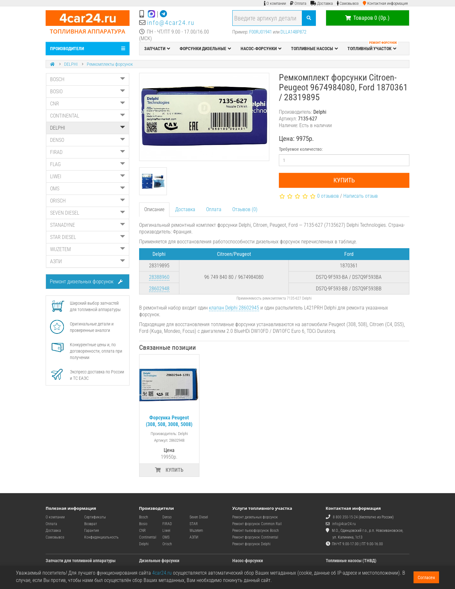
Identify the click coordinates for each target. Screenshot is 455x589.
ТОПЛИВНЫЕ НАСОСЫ (314, 48)
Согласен (426, 577)
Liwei (166, 530)
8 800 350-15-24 (345, 517)
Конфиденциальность (101, 537)
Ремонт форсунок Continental (255, 537)
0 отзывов (328, 196)
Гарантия (91, 530)
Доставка (185, 209)
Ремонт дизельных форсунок (86, 281)
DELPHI (71, 64)
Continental (147, 537)
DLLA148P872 (293, 32)
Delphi (144, 544)
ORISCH (87, 201)
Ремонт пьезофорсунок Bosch (255, 530)
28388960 (159, 277)
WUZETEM (87, 249)
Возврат (90, 524)
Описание (154, 209)
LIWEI (87, 176)
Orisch (167, 544)
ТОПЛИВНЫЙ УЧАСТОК (372, 47)
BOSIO (87, 91)
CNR (87, 104)
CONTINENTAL (87, 116)
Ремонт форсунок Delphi (251, 544)
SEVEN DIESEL (87, 213)
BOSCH (87, 79)
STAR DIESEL (87, 237)
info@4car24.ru (171, 23)
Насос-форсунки (247, 560)
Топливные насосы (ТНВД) (351, 560)
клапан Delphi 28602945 (234, 308)
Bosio (143, 524)
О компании (55, 517)
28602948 (159, 289)
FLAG (87, 164)
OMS (87, 189)
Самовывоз (55, 537)
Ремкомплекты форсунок (110, 64)
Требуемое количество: (301, 149)
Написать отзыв (360, 196)
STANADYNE (87, 225)
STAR (194, 524)
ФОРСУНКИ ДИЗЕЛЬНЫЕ (205, 48)
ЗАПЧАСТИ (157, 48)
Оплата (213, 209)
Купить (344, 180)
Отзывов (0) (244, 209)
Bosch (143, 517)
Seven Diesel (199, 517)
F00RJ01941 (260, 32)
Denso (167, 517)
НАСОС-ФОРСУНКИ (261, 48)
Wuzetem (196, 530)
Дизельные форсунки (159, 560)
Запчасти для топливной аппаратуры (81, 560)
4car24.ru (162, 573)
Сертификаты (95, 517)
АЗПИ (87, 261)
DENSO (87, 140)
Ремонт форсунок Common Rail (257, 524)
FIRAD (87, 152)
